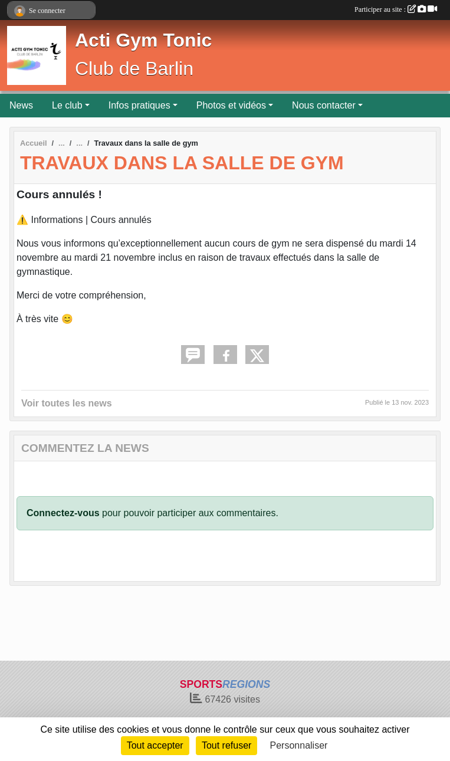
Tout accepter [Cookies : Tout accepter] (155, 745)
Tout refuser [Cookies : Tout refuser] (226, 745)
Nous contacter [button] (324, 105)
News (21, 105)
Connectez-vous (63, 513)
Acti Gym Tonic (143, 40)
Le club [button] (67, 105)
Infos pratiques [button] (139, 105)
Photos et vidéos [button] (231, 105)
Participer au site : (395, 9)
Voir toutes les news (66, 403)
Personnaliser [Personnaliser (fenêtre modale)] (299, 745)
